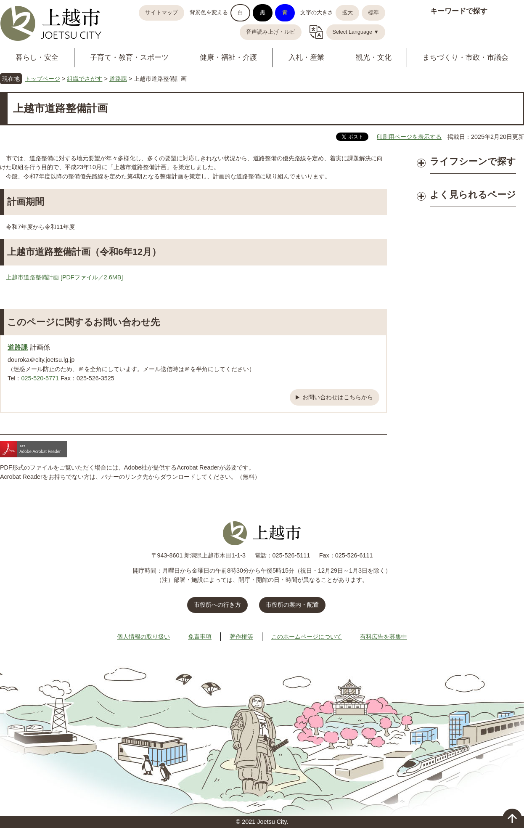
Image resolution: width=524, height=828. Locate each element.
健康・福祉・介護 (228, 57)
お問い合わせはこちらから (337, 397)
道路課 (118, 78)
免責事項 (200, 636)
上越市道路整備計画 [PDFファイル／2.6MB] (64, 277)
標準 (373, 13)
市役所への (217, 604)
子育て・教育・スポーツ (129, 57)
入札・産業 (306, 57)
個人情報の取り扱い (143, 636)
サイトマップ (161, 13)
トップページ (42, 78)
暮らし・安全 (37, 57)
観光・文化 (374, 57)
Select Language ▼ (356, 32)
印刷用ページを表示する (409, 136)
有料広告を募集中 (383, 636)
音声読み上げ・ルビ (270, 32)
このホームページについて (306, 636)
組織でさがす (84, 78)
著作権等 (241, 636)
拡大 (347, 13)
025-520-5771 (40, 378)
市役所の (292, 604)
